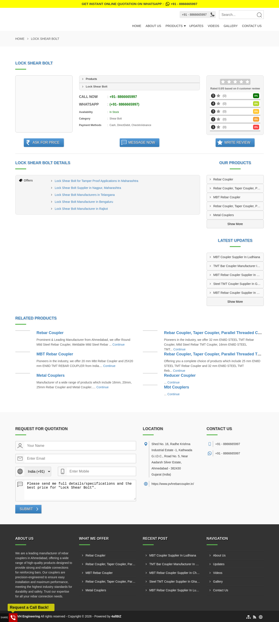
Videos (213, 26)
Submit (26, 509)
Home (136, 26)
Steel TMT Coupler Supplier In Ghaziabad (238, 284)
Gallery (231, 26)
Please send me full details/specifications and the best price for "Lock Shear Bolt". (80, 490)
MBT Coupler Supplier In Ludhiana (236, 257)
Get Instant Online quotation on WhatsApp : (139, 4)
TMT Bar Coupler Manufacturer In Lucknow (238, 266)
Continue (118, 344)
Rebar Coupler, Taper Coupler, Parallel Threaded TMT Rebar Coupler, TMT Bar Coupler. (238, 206)
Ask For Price (46, 142)
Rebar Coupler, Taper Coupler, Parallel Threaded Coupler (238, 188)
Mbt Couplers (176, 387)
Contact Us (252, 26)
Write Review (237, 142)
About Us (153, 26)
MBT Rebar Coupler (226, 197)
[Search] (259, 14)
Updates (196, 26)
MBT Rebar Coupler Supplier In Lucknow (238, 292)
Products (174, 26)
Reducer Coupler (180, 375)
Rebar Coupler (223, 179)
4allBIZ (116, 616)
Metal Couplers (223, 215)
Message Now (141, 142)
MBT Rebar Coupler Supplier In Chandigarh (238, 275)
